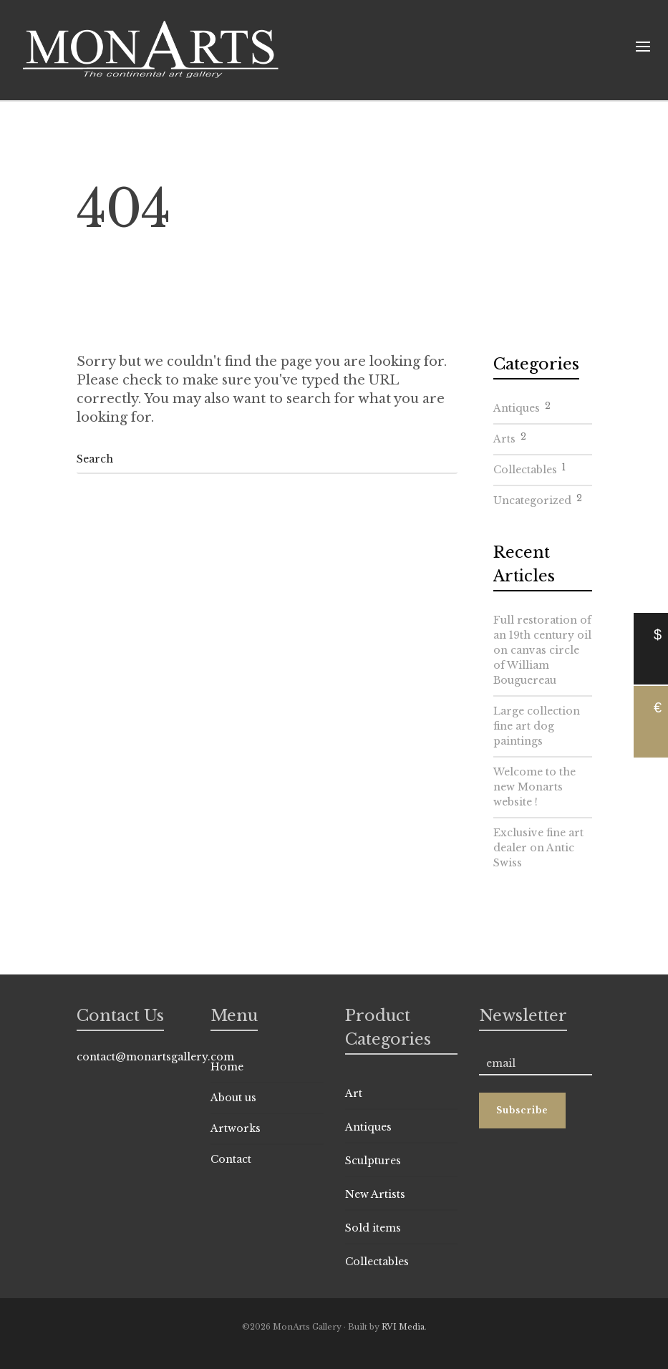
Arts (509, 436)
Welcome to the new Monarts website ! (534, 786)
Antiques (522, 406)
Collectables (529, 467)
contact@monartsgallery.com (155, 1056)
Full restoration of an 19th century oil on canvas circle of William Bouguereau (542, 650)
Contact (230, 1159)
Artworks (235, 1128)
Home (226, 1066)
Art (353, 1093)
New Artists (375, 1194)
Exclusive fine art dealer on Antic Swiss (538, 847)
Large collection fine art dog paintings (536, 726)
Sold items (373, 1228)
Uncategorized (537, 498)
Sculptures (373, 1160)
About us (233, 1097)
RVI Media (403, 1327)
